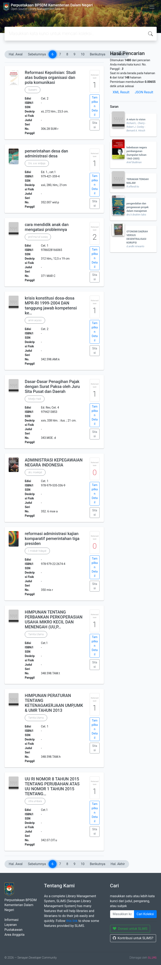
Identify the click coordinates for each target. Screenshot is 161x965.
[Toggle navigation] (152, 7)
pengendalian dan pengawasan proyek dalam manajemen (138, 207)
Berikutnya (97, 54)
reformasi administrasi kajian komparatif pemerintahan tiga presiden (52, 538)
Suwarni (32, 89)
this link (72, 921)
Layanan (11, 925)
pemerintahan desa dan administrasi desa (46, 153)
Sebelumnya (37, 54)
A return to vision (136, 119)
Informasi (12, 920)
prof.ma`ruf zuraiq (37, 236)
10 (83, 54)
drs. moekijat (35, 472)
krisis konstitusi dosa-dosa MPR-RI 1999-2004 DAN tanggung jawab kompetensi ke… (51, 305)
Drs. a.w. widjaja (36, 163)
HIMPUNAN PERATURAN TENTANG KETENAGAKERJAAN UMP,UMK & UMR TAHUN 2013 (54, 703)
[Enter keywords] (122, 914)
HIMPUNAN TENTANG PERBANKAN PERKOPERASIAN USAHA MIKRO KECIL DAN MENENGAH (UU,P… (53, 619)
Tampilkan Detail (95, 106)
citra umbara (35, 801)
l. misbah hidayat (37, 550)
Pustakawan (13, 930)
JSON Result (144, 92)
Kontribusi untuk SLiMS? (133, 938)
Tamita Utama (35, 634)
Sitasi (94, 125)
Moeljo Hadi (34, 398)
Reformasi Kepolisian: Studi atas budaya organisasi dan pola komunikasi (50, 77)
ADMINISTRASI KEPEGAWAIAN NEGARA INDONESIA (53, 462)
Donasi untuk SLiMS (130, 929)
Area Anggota (15, 935)
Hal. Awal (16, 54)
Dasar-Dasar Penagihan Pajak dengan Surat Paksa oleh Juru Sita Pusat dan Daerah (52, 386)
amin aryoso (35, 320)
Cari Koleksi (145, 914)
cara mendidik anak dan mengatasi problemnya (46, 227)
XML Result (121, 92)
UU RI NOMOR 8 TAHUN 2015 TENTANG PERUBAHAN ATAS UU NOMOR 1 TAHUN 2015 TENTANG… (52, 786)
